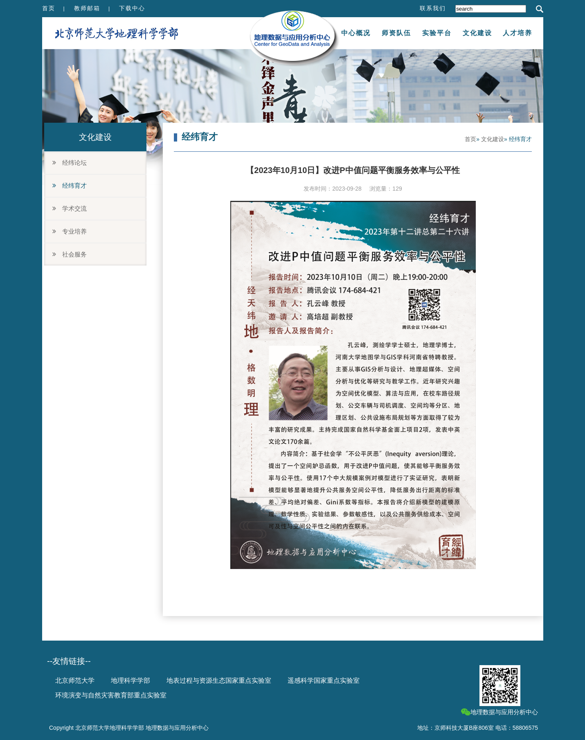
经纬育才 (69, 185)
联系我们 (433, 8)
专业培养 (69, 231)
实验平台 (437, 32)
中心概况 (356, 32)
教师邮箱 (87, 8)
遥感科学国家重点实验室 (324, 680)
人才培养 (517, 32)
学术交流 (69, 208)
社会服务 (69, 254)
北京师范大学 (74, 680)
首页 (48, 8)
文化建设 (477, 32)
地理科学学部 (130, 680)
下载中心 (132, 8)
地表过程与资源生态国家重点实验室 (218, 680)
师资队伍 (396, 32)
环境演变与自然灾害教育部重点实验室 (110, 695)
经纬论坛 (69, 162)
